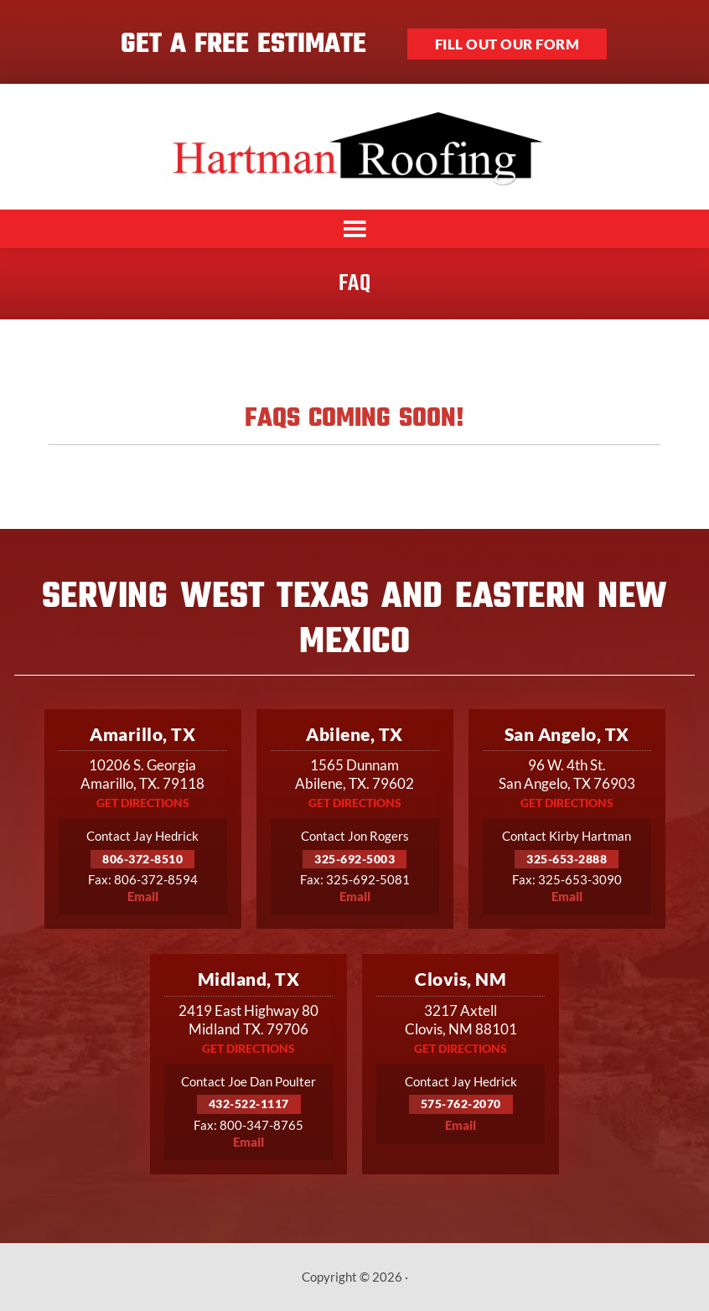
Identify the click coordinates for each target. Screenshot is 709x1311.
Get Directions (142, 802)
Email (142, 896)
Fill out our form (507, 44)
